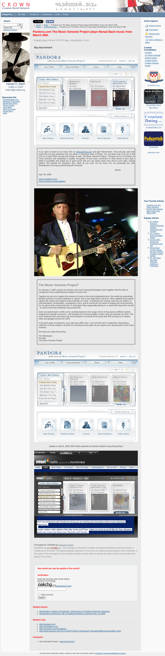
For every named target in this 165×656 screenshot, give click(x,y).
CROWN (148, 53)
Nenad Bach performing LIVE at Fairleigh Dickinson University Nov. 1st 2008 (72, 614)
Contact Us (34, 14)
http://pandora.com (47, 624)
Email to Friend (155, 26)
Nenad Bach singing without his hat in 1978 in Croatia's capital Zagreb (156, 252)
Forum (66, 14)
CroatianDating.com (11, 99)
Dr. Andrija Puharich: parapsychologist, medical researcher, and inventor (157, 226)
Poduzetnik (153, 147)
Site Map (21, 14)
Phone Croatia (8, 105)
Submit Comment (66, 641)
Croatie (147, 66)
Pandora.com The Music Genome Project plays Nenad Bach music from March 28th (155, 209)
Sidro (5, 113)
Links (57, 14)
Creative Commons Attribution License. (110, 653)
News (46, 25)
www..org (54, 548)
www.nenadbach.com (48, 179)
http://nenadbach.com (48, 626)
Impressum (47, 14)
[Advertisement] (153, 179)
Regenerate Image (63, 586)
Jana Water (7, 107)
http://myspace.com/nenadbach (52, 629)
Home (38, 25)
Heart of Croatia (9, 109)
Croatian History (151, 60)
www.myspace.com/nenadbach (52, 181)
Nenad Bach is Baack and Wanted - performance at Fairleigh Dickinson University (74, 611)
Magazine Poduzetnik (11, 101)
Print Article (153, 30)
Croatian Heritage (152, 63)
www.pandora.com (84, 152)
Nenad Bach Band (10, 103)
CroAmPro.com (154, 85)
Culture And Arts (50, 27)
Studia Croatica (151, 58)
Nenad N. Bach (41, 40)
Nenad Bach (8, 111)
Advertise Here (154, 152)
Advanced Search (10, 30)
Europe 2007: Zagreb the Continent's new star (156, 243)
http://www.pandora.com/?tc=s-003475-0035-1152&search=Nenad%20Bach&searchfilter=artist (80, 631)
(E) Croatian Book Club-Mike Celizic (156, 236)
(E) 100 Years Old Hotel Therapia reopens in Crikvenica (155, 262)
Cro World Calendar (152, 55)
